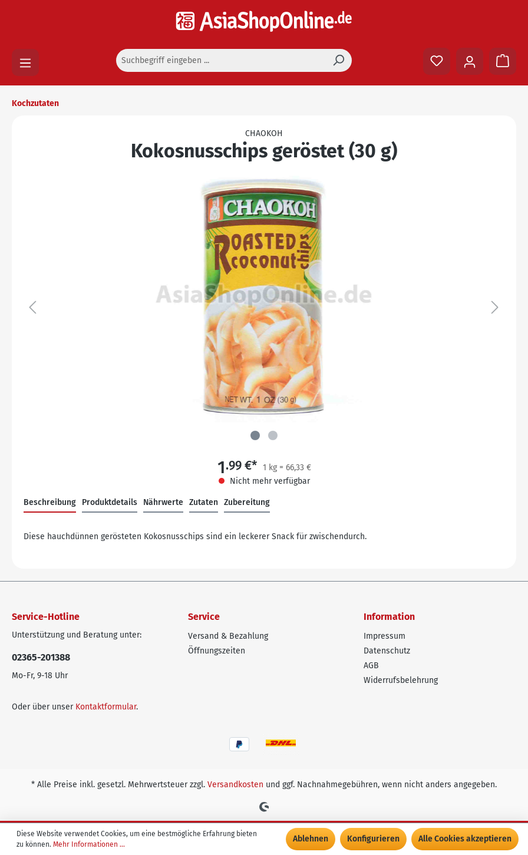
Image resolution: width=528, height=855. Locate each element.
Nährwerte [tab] (163, 502)
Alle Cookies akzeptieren (465, 839)
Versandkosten (235, 785)
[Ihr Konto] (469, 61)
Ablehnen (310, 839)
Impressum (384, 636)
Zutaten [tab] (203, 502)
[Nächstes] (495, 308)
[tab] (50, 503)
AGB (371, 666)
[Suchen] (338, 60)
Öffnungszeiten (216, 651)
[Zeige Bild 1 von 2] (255, 435)
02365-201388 (41, 657)
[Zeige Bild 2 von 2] (273, 435)
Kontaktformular (105, 707)
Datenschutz (387, 651)
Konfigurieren (373, 839)
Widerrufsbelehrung (401, 680)
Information (389, 616)
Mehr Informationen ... (89, 844)
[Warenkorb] (502, 61)
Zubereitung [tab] (247, 502)
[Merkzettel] (436, 61)
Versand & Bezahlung (228, 636)
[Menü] (25, 62)
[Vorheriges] (32, 308)
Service (204, 616)
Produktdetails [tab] (109, 502)
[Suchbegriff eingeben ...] (220, 60)
